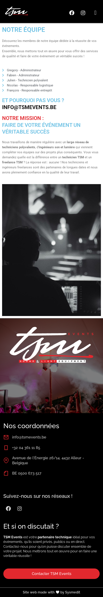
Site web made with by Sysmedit (51, 592)
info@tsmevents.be (29, 107)
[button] (95, 12)
